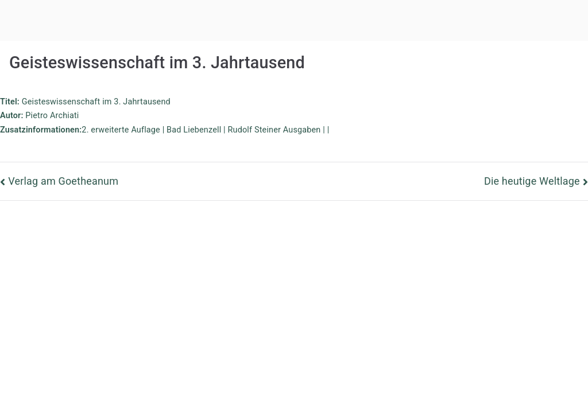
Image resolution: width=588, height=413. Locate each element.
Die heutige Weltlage (532, 181)
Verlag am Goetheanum (63, 181)
